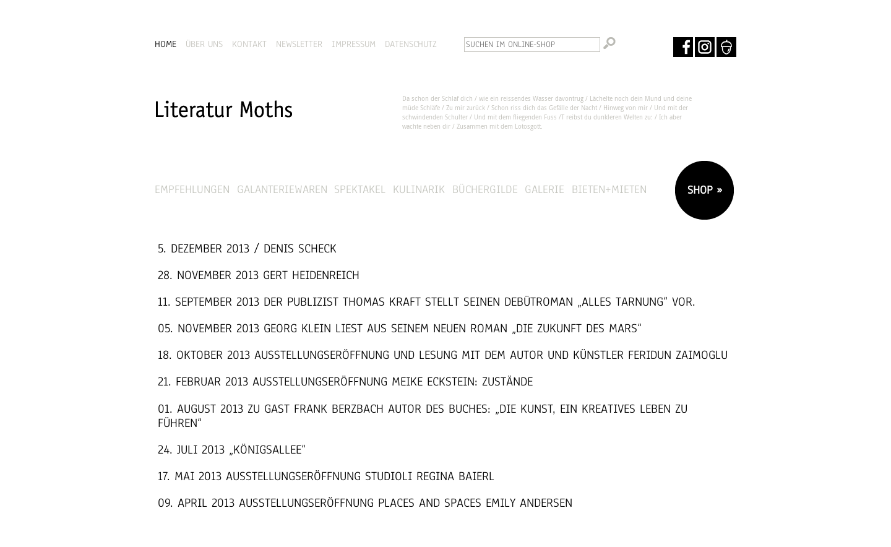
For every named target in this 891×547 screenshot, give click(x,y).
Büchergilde (485, 189)
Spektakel (359, 189)
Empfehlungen (192, 189)
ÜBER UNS (204, 44)
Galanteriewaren (282, 189)
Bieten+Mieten (609, 189)
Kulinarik (419, 189)
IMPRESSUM (354, 44)
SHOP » (703, 189)
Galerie (544, 189)
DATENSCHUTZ (411, 44)
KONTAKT (249, 44)
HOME (165, 44)
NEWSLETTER (299, 44)
